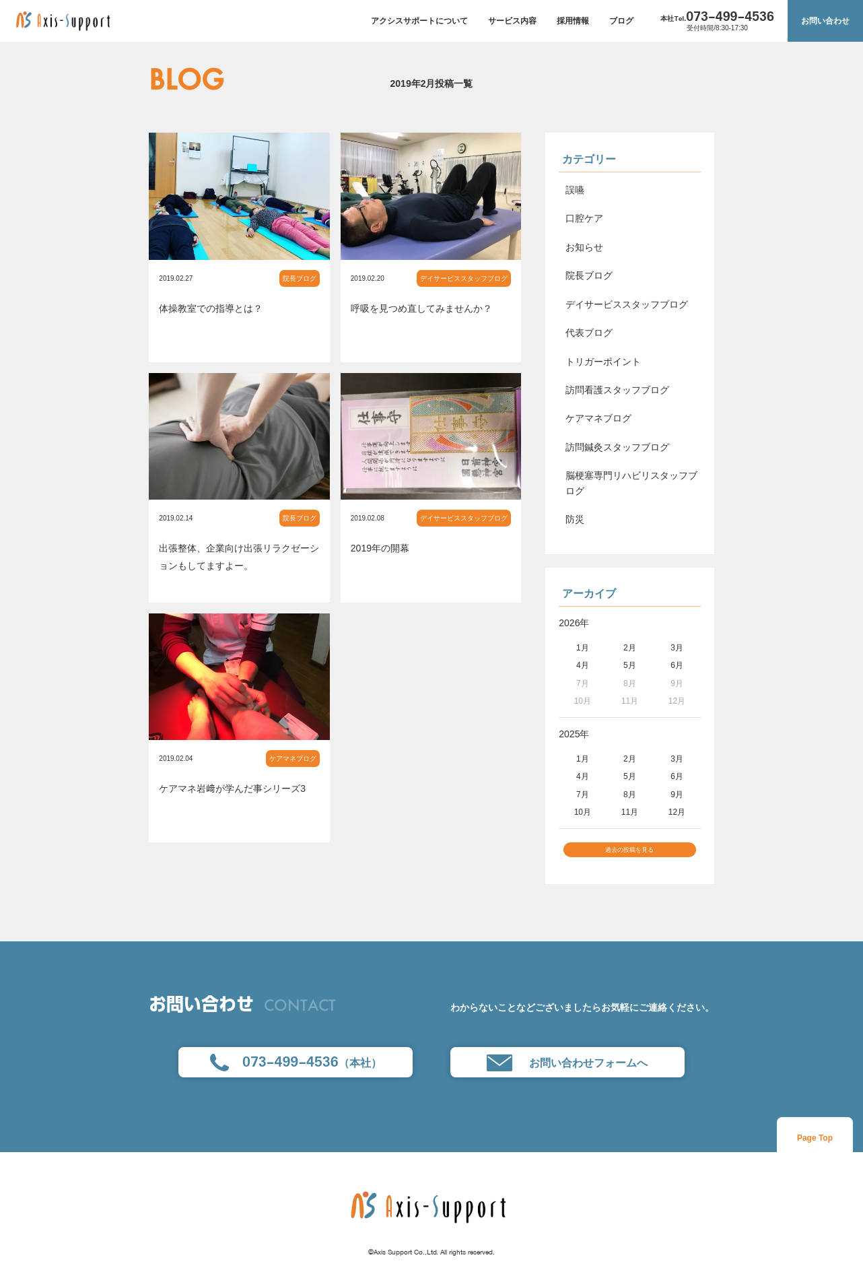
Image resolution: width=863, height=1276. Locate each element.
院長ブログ (299, 278)
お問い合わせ (825, 21)
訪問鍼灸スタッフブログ (617, 447)
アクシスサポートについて (419, 21)
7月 (582, 794)
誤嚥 (574, 189)
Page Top (815, 1145)
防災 (574, 519)
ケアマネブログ (292, 758)
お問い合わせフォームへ (567, 1071)
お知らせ (584, 247)
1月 (582, 647)
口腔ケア (584, 218)
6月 (676, 665)
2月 (629, 647)
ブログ (621, 21)
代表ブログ (589, 332)
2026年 (574, 622)
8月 (629, 794)
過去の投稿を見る (629, 853)
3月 (676, 647)
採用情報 (573, 21)
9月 (676, 794)
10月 (582, 812)
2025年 (574, 734)
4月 (582, 665)
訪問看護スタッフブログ (617, 389)
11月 (629, 812)
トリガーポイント (603, 361)
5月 (629, 665)
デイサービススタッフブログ (464, 278)
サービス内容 (512, 21)
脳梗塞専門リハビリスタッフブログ (631, 483)
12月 (676, 812)
